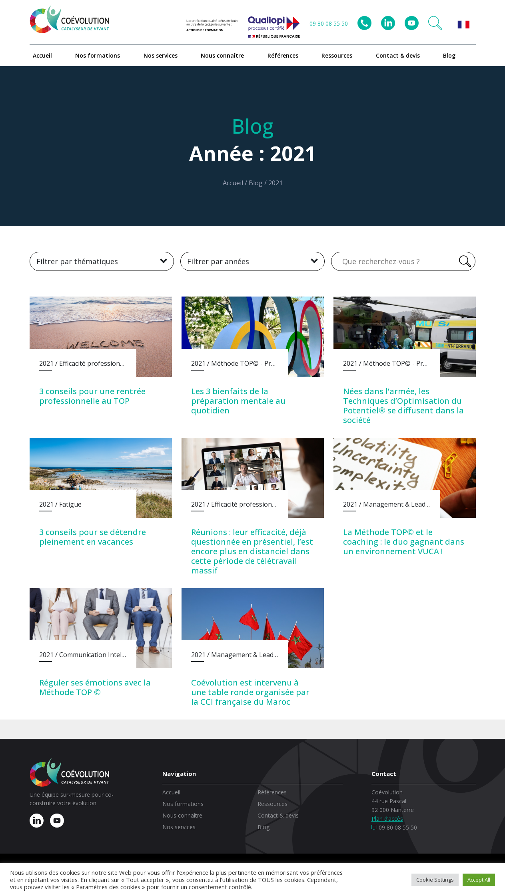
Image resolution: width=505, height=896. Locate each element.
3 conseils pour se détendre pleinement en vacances (92, 537)
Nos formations (97, 55)
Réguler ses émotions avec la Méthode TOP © (95, 687)
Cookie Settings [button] (435, 879)
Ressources (336, 55)
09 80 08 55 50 (328, 23)
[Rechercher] (464, 261)
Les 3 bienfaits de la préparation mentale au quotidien (238, 401)
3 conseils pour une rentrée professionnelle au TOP (92, 396)
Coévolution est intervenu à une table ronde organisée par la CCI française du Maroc (250, 692)
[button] (435, 23)
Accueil (42, 55)
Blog (449, 55)
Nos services (161, 55)
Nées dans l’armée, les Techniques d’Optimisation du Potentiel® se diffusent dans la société (403, 405)
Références (282, 55)
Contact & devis (398, 55)
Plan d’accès (387, 818)
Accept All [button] (478, 879)
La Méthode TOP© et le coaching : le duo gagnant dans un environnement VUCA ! (403, 542)
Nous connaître (222, 55)
